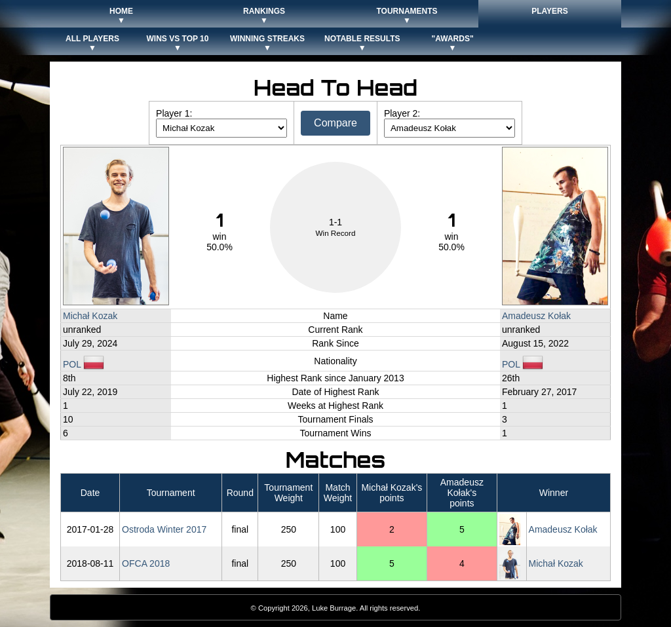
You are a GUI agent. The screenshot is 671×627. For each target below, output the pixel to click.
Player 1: (174, 113)
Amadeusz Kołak (536, 316)
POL (83, 364)
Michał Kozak (90, 316)
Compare (335, 122)
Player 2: (402, 113)
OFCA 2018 (146, 563)
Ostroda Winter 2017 (164, 529)
